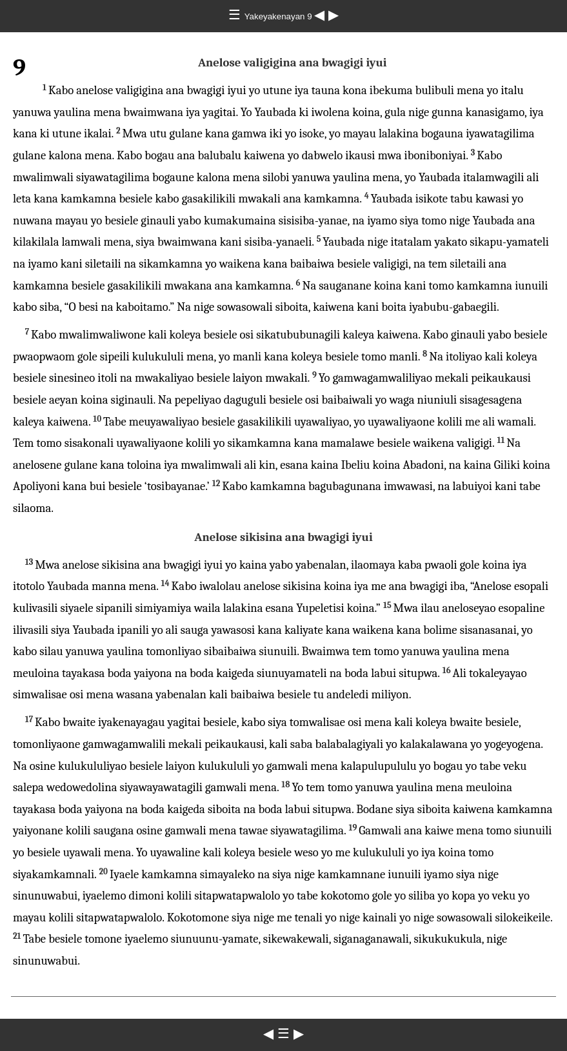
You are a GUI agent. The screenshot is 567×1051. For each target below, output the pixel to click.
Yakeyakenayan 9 (279, 16)
